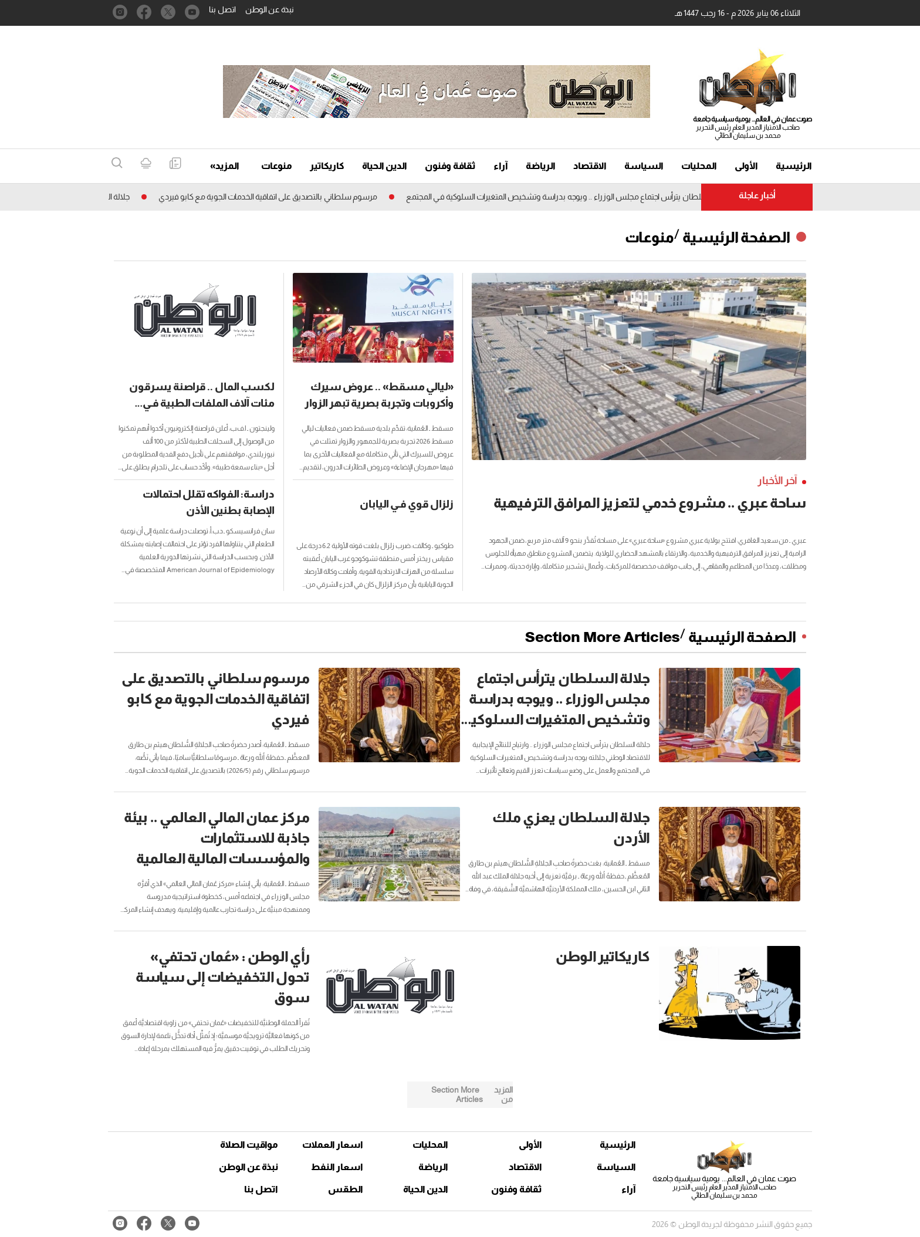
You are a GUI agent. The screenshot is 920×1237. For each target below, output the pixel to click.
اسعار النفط (337, 1167)
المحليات (699, 166)
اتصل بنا (222, 9)
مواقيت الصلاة (249, 1145)
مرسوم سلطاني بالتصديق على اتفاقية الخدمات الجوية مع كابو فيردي (263, 196)
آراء (500, 166)
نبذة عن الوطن (269, 9)
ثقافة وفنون (450, 166)
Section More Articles (602, 636)
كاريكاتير (327, 166)
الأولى (746, 166)
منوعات (276, 166)
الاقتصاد (590, 166)
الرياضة (541, 166)
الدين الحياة (384, 166)
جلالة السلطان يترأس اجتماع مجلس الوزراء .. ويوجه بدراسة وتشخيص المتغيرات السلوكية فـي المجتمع (563, 196)
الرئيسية (794, 166)
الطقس (345, 1189)
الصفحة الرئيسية (736, 237)
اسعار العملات (334, 1145)
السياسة (644, 166)
